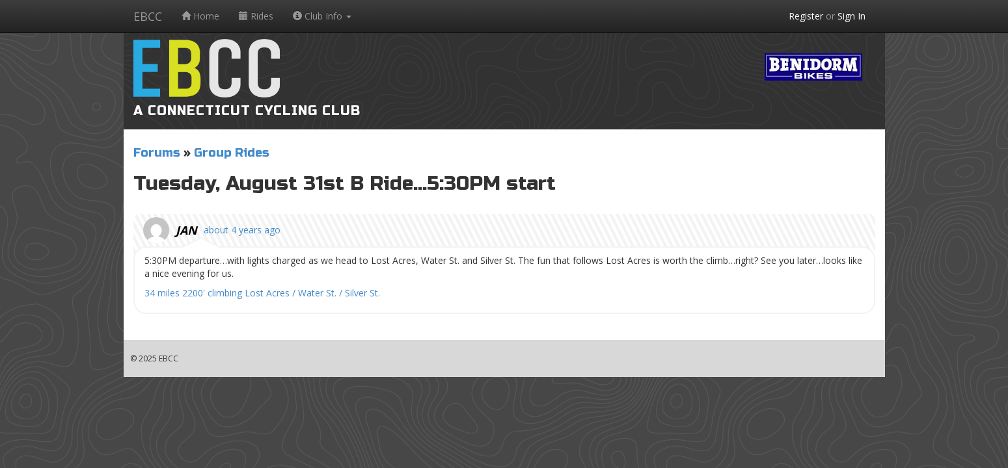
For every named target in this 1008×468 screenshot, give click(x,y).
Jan (186, 230)
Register (806, 16)
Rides (256, 16)
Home (200, 16)
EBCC (147, 16)
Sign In (851, 16)
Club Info (322, 16)
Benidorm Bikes (813, 67)
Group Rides (231, 153)
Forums (156, 153)
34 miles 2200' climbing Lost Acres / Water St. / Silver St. (262, 293)
